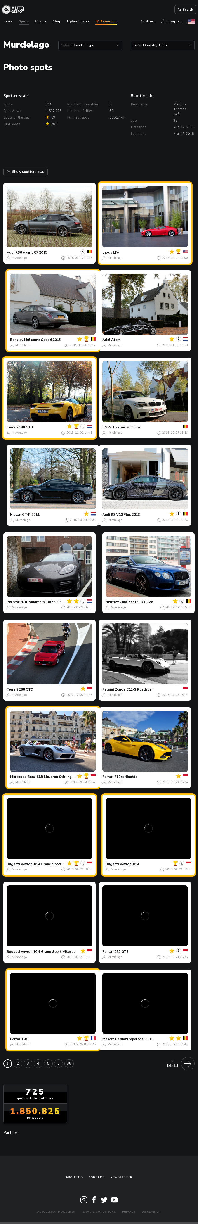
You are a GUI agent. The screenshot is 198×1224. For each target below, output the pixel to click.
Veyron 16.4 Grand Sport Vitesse (48, 864)
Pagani (108, 689)
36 (69, 1063)
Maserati (109, 1039)
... (58, 1063)
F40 (25, 1039)
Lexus (107, 252)
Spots (24, 21)
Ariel (106, 339)
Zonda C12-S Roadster (134, 689)
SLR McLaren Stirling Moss (59, 777)
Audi (10, 252)
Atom (116, 339)
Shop (57, 21)
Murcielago (19, 258)
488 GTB (26, 427)
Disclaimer (151, 1212)
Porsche (13, 602)
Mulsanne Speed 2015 (42, 339)
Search (183, 9)
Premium (105, 21)
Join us (41, 21)
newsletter (121, 1177)
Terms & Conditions (98, 1212)
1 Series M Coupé (126, 427)
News (8, 21)
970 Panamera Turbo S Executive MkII (52, 602)
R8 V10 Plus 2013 (125, 514)
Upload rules (78, 21)
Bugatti (13, 864)
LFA (116, 252)
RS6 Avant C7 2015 (31, 252)
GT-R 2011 (31, 514)
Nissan (15, 514)
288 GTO (26, 689)
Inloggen (171, 21)
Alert (148, 21)
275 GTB (121, 951)
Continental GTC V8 (136, 602)
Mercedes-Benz (23, 777)
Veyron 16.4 (129, 864)
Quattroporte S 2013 (135, 1039)
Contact (96, 1177)
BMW (106, 427)
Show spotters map (25, 171)
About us (74, 1177)
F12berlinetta (126, 777)
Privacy (129, 1212)
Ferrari (12, 427)
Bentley (16, 339)
